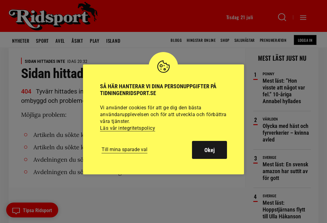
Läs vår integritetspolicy (127, 128)
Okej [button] (209, 150)
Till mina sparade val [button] (124, 149)
